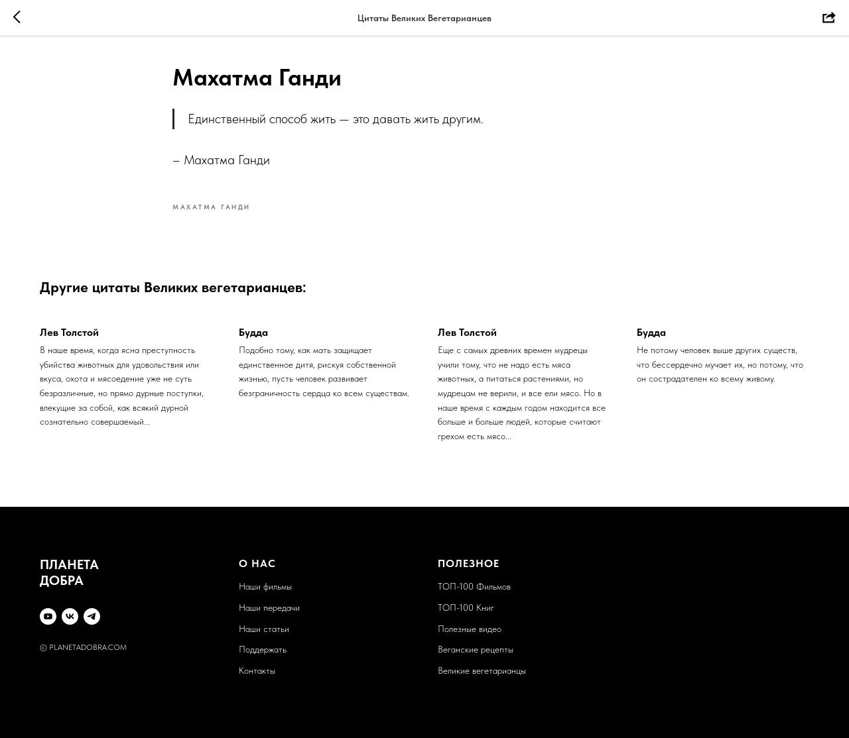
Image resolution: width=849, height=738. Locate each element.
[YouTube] (48, 616)
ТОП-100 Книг (466, 607)
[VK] (70, 616)
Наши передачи (269, 607)
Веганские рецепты (475, 649)
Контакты (257, 670)
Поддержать (263, 649)
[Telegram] (92, 616)
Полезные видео (469, 628)
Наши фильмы (265, 586)
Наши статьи (264, 628)
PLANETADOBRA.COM (88, 647)
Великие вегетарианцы (482, 670)
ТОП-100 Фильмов (474, 586)
